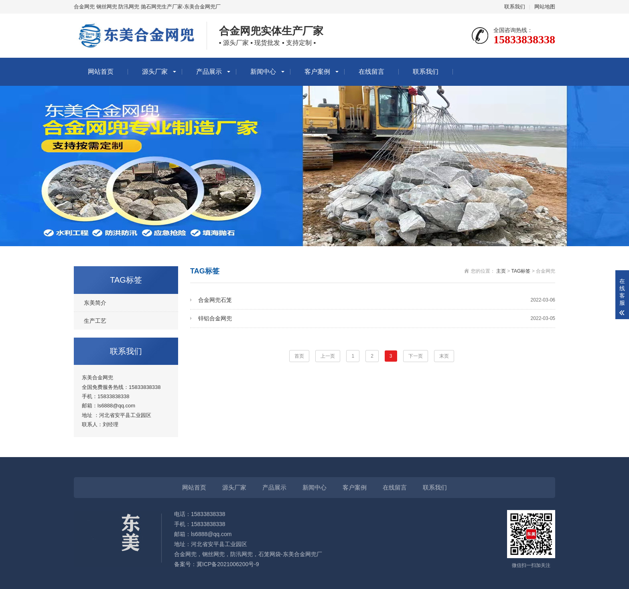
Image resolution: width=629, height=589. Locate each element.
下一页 (415, 356)
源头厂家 (155, 71)
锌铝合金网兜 (376, 319)
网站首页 (101, 71)
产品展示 (209, 71)
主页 (501, 271)
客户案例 (317, 71)
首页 (299, 356)
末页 (444, 356)
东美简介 (95, 303)
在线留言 (371, 71)
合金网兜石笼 (376, 300)
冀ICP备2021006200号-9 (228, 564)
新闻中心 (263, 71)
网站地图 (544, 7)
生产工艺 (95, 321)
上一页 (328, 356)
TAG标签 (521, 271)
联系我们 (514, 7)
